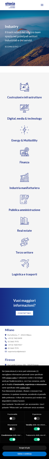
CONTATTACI (24, 313)
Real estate (24, 230)
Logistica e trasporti (24, 274)
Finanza (24, 162)
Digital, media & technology (24, 118)
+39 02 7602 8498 (15, 338)
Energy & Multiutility (24, 140)
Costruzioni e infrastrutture (24, 97)
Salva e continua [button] (24, 454)
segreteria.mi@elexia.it (15, 351)
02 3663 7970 (13, 341)
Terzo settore (24, 252)
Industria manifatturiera (24, 188)
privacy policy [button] (11, 378)
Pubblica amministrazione (24, 210)
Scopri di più (11, 46)
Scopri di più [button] (24, 448)
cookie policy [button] (25, 388)
